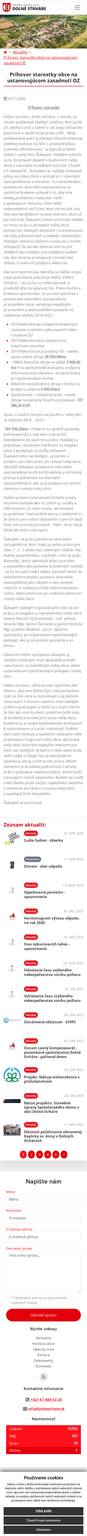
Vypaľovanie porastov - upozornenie (44, 894)
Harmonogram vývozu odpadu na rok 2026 (51, 920)
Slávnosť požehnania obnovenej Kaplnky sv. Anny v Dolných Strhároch (53, 1136)
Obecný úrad (43, 1349)
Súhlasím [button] (44, 1511)
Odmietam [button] (43, 1529)
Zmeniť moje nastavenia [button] (43, 1520)
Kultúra (44, 1355)
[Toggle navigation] (77, 7)
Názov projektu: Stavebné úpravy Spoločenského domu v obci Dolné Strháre (51, 1107)
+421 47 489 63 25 (46, 1400)
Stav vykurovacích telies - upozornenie (47, 946)
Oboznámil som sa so (39, 1300)
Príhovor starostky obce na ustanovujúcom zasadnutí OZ (40, 60)
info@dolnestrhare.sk (46, 1409)
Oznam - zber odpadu (43, 866)
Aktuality (20, 52)
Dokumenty (43, 1360)
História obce (43, 1344)
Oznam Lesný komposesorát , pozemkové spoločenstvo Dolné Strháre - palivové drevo (52, 1052)
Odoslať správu (43, 1315)
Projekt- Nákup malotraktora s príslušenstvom (52, 1079)
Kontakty (43, 1366)
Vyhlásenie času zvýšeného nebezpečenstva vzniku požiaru (52, 998)
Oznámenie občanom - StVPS (50, 1021)
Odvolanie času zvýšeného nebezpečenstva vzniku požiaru (52, 972)
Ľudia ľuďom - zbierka (43, 840)
